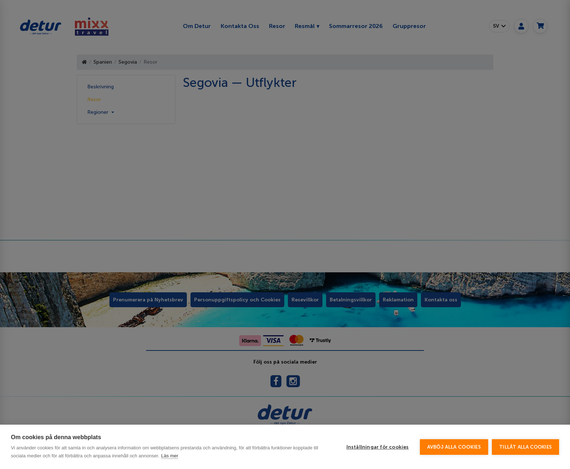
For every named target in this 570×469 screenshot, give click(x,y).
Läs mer (169, 455)
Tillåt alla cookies (525, 447)
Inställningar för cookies (377, 447)
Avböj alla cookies (454, 447)
